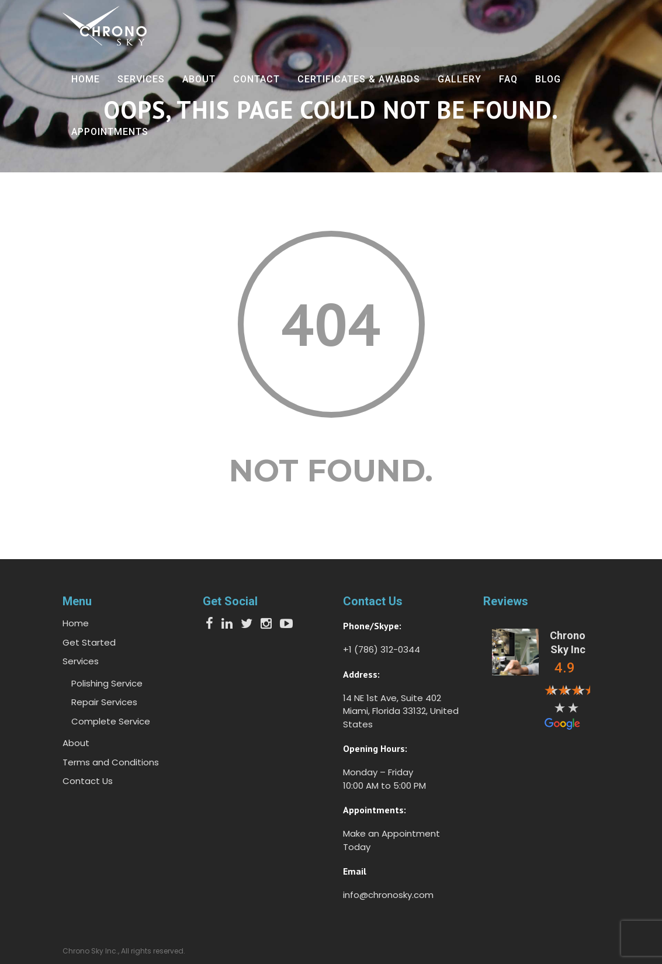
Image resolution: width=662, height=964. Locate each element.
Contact (256, 79)
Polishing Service (107, 683)
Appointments (109, 131)
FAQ (508, 79)
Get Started (89, 642)
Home (85, 79)
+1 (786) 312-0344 (381, 649)
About (199, 79)
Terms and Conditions (111, 762)
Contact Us (88, 781)
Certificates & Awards (358, 79)
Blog (548, 79)
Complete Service (110, 721)
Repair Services (104, 702)
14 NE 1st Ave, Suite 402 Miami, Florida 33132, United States (401, 711)
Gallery (459, 79)
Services (141, 79)
